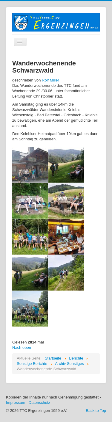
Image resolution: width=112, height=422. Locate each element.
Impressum (15, 402)
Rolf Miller (50, 80)
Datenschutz (39, 402)
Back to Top (96, 410)
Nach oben (21, 347)
